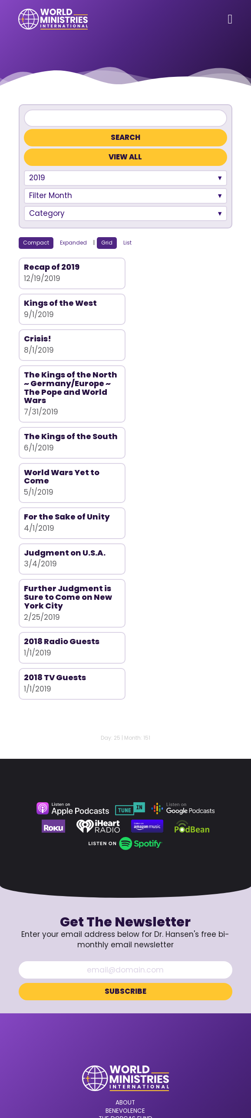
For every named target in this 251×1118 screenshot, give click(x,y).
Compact (36, 242)
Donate (125, 980)
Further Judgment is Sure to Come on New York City (68, 462)
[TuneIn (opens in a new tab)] (130, 638)
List (127, 242)
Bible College (125, 956)
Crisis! (37, 303)
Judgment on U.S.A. (171, 417)
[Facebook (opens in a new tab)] (101, 1043)
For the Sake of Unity (67, 417)
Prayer (125, 964)
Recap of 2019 (51, 266)
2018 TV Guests (55, 506)
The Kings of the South (57, 377)
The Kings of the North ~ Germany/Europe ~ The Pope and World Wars (172, 320)
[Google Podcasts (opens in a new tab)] (183, 638)
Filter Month (50, 195)
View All (125, 157)
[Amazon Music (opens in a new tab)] (147, 655)
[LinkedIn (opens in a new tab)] (153, 1043)
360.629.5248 (125, 1019)
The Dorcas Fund (125, 948)
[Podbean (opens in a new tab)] (192, 655)
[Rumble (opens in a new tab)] (136, 1043)
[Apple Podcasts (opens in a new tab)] (72, 638)
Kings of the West (167, 266)
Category (47, 213)
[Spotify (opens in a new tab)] (125, 672)
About (125, 932)
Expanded (73, 242)
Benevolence (125, 940)
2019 (37, 177)
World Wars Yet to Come (168, 377)
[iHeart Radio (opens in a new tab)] (98, 655)
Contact (125, 972)
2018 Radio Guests (168, 453)
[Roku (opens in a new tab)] (53, 655)
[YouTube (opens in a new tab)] (119, 1043)
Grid (106, 242)
